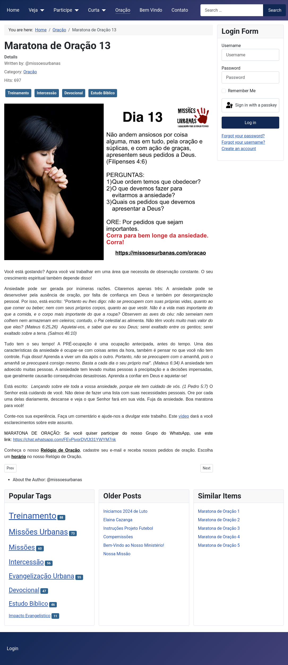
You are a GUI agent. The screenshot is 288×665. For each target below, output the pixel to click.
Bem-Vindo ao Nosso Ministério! (133, 545)
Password (231, 68)
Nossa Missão (116, 553)
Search (274, 10)
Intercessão (47, 93)
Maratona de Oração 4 (219, 536)
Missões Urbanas (38, 531)
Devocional (74, 93)
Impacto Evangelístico (29, 615)
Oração (122, 10)
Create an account (239, 148)
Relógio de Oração (60, 450)
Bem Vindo (151, 10)
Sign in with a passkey (251, 105)
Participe (63, 10)
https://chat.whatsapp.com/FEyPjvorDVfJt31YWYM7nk (64, 439)
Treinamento (18, 93)
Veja (33, 10)
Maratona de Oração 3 (219, 528)
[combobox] (231, 10)
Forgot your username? (243, 142)
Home (13, 10)
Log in (250, 122)
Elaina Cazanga (117, 519)
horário (18, 456)
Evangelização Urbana (41, 576)
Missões (22, 547)
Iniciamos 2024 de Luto (125, 511)
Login (12, 648)
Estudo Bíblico (103, 93)
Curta (94, 10)
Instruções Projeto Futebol (128, 528)
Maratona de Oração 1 (219, 511)
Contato (179, 10)
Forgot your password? (243, 135)
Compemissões (118, 536)
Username (231, 45)
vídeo (184, 416)
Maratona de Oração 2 (219, 519)
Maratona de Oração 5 (219, 545)
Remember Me (242, 90)
